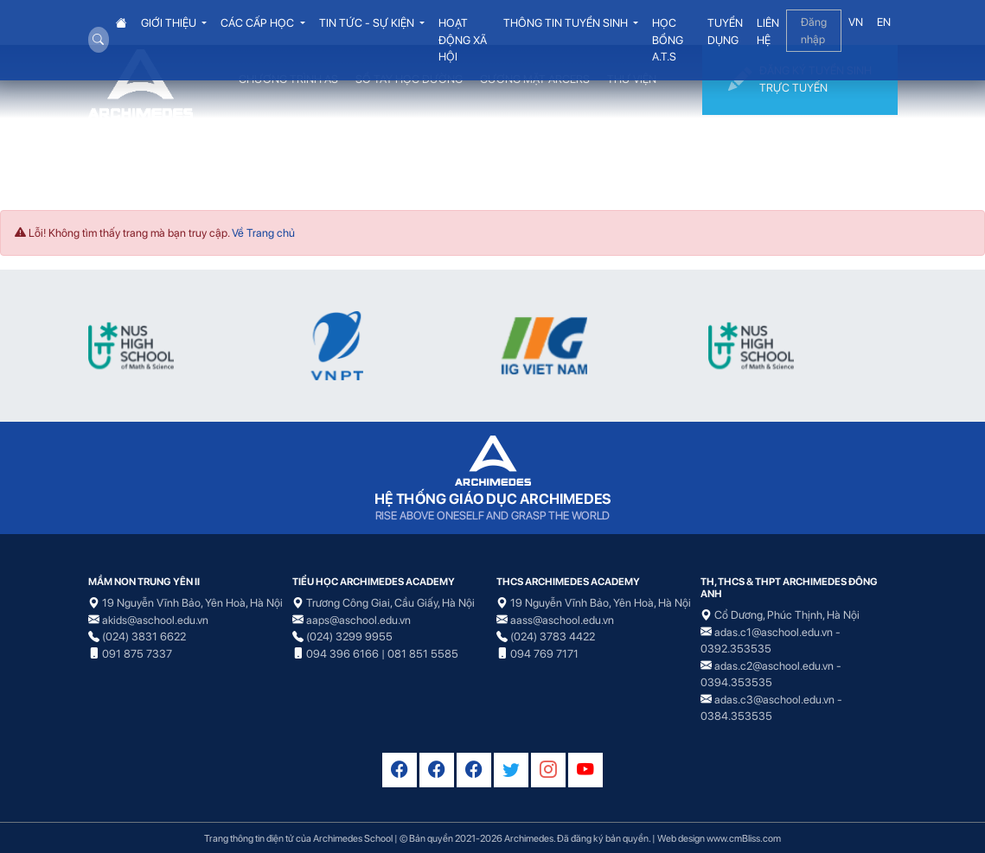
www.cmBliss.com (744, 838)
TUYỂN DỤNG (725, 31)
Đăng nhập (814, 31)
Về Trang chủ (263, 232)
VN (855, 22)
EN (884, 22)
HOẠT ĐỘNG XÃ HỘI (462, 39)
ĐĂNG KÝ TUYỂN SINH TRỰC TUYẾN (800, 80)
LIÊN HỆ (768, 31)
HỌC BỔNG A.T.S (667, 39)
